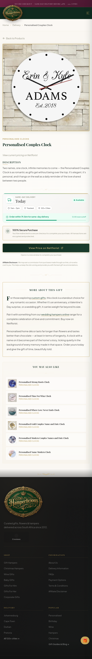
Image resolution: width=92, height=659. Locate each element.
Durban (7, 616)
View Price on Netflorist (46, 247)
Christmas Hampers (13, 558)
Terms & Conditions (58, 575)
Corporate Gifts (12, 586)
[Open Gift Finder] (85, 640)
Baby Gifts (9, 569)
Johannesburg (11, 605)
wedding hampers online (55, 314)
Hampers (53, 622)
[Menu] (88, 13)
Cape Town (9, 610)
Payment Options (57, 569)
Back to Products (14, 38)
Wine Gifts (9, 564)
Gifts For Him (10, 575)
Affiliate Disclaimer (58, 581)
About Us (53, 552)
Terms (35, 654)
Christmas (54, 628)
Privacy (44, 654)
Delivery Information (59, 558)
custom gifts (38, 297)
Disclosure (54, 654)
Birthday (53, 610)
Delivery (16, 25)
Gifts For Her (10, 581)
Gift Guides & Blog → (59, 633)
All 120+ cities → (11, 628)
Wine (51, 616)
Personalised (55, 605)
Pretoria (8, 622)
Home (6, 25)
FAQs (51, 564)
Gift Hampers (10, 552)
